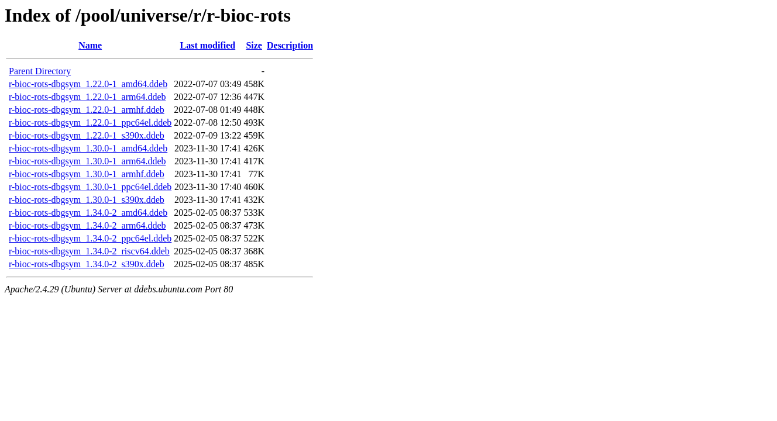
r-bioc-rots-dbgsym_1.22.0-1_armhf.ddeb (86, 110)
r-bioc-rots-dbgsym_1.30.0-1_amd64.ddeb (88, 148)
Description (290, 45)
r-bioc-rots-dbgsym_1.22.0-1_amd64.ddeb (88, 84)
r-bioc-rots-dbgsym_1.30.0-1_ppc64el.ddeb (90, 187)
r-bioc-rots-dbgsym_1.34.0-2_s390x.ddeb (86, 264)
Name (90, 45)
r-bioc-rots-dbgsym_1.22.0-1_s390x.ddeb (86, 135)
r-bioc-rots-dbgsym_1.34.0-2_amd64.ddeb (88, 213)
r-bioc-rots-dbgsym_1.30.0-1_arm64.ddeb (87, 161)
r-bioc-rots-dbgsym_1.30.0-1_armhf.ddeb (86, 174)
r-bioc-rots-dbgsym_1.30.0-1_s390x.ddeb (86, 200)
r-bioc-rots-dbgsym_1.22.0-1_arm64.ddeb (87, 97)
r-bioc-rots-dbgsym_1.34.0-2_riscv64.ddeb (89, 251)
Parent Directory (40, 71)
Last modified (208, 45)
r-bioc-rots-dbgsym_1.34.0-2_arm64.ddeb (87, 225)
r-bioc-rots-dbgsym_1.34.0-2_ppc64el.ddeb (90, 238)
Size (254, 45)
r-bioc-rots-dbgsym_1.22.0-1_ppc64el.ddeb (90, 122)
